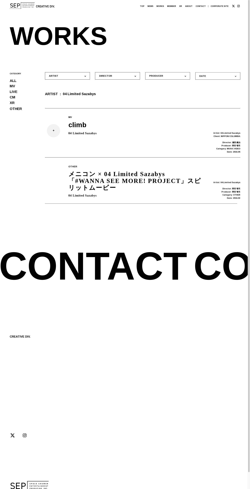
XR (180, 6)
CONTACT (201, 6)
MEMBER (171, 6)
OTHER (16, 110)
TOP (142, 6)
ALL (13, 81)
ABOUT (188, 6)
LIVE (13, 92)
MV (12, 86)
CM (12, 98)
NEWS (150, 6)
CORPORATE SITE (219, 6)
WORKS (160, 6)
